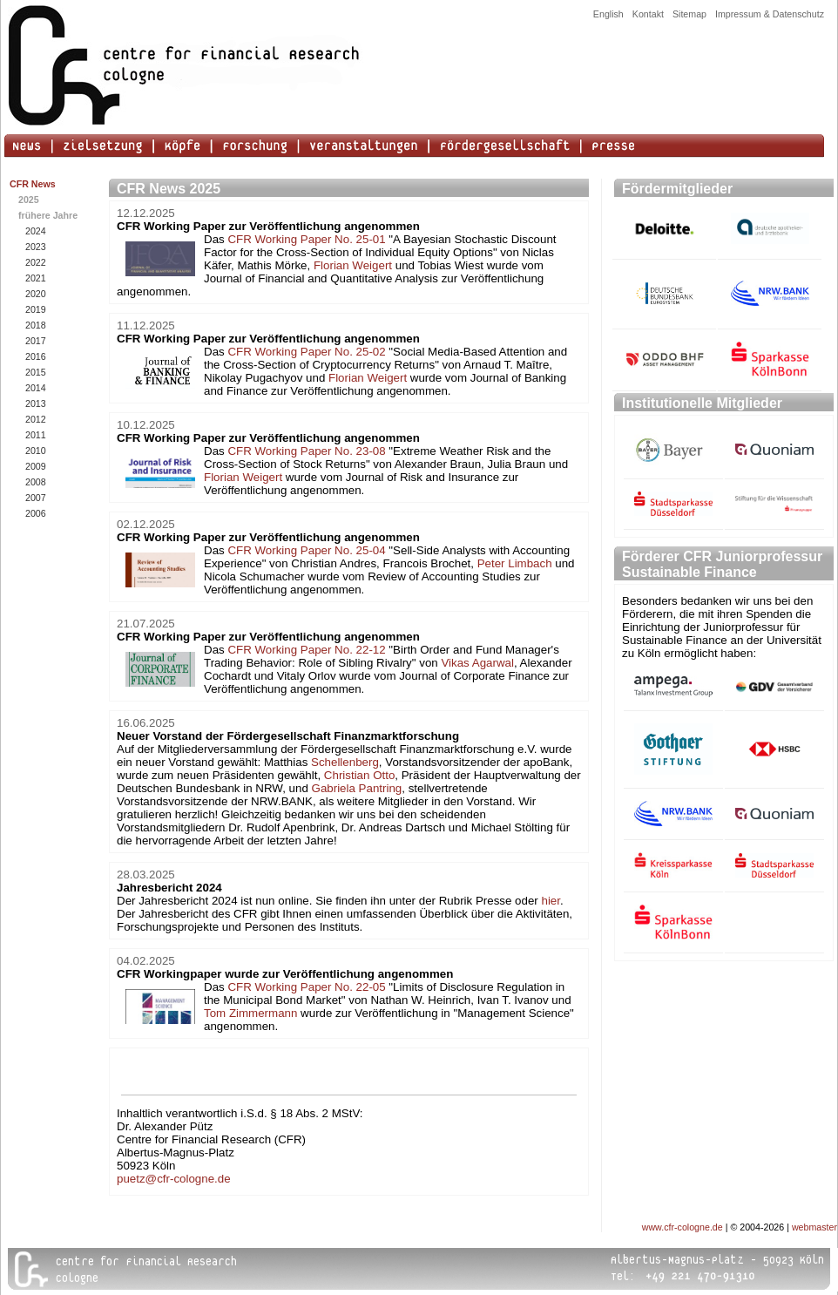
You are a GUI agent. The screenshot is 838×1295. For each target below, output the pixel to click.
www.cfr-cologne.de (682, 1227)
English (608, 14)
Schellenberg (345, 762)
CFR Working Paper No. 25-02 (306, 351)
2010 (35, 450)
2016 (35, 356)
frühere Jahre (48, 215)
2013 (35, 403)
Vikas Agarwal (477, 662)
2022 (35, 262)
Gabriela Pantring (357, 788)
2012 (35, 419)
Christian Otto (359, 775)
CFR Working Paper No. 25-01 (306, 239)
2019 (35, 309)
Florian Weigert (353, 265)
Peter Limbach (514, 563)
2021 (35, 278)
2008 (35, 482)
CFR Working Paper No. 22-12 (306, 649)
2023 (35, 246)
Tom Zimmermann (250, 1013)
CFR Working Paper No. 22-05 (306, 986)
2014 (35, 388)
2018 (35, 325)
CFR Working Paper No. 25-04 (306, 550)
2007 (35, 497)
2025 (28, 199)
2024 (35, 231)
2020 (35, 293)
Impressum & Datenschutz (769, 14)
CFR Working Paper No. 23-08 (306, 451)
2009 (35, 466)
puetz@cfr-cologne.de (174, 1178)
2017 (35, 341)
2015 (35, 372)
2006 (35, 513)
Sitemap (689, 14)
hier (551, 900)
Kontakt (648, 14)
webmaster (814, 1227)
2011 (35, 435)
